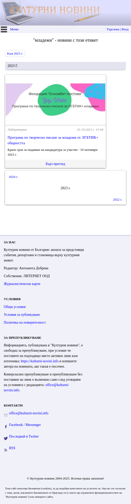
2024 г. (13, 177)
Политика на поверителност (25, 322)
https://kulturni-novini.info (40, 361)
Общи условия (15, 307)
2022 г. (117, 199)
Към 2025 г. (15, 53)
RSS (12, 448)
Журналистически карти (22, 284)
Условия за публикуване (22, 315)
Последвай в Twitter (24, 436)
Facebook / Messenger (25, 425)
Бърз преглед (55, 164)
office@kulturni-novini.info (28, 413)
